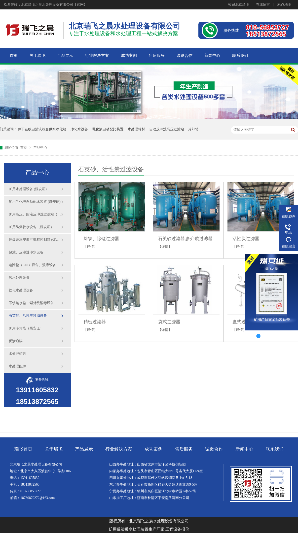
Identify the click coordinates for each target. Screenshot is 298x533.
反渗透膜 (16, 341)
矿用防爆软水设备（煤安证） (31, 227)
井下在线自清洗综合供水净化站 (42, 129)
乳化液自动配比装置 (107, 129)
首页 (24, 147)
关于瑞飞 (54, 449)
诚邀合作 (214, 449)
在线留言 (263, 4)
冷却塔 (193, 129)
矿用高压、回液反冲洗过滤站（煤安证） (35, 214)
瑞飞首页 (23, 449)
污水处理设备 (19, 278)
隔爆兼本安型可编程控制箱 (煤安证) (35, 240)
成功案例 (153, 449)
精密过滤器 (94, 321)
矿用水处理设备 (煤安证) (28, 189)
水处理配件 (17, 366)
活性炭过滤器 (245, 238)
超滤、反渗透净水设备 (26, 252)
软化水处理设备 (21, 290)
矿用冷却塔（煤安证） (26, 328)
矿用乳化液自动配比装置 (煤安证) (35, 202)
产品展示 (84, 449)
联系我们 (275, 449)
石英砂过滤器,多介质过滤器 (185, 238)
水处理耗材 (136, 129)
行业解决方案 (118, 449)
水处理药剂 (17, 353)
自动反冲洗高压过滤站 (166, 129)
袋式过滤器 (169, 321)
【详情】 (90, 247)
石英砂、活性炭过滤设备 (28, 316)
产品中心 (40, 147)
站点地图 (284, 4)
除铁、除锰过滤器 (101, 238)
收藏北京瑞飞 (238, 4)
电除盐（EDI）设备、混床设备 (32, 265)
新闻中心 (244, 449)
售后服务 (184, 449)
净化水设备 (79, 129)
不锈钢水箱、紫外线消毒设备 (31, 303)
